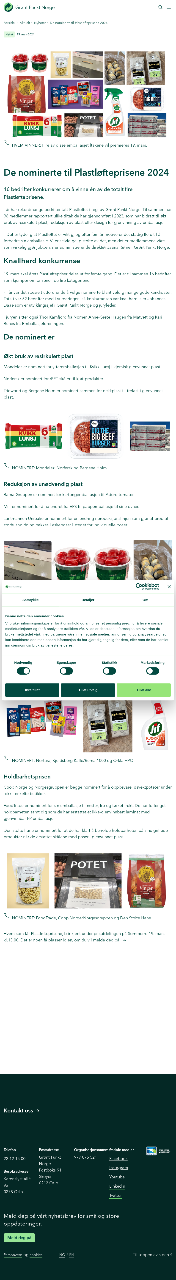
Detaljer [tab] (88, 600)
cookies (36, 1254)
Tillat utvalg (87, 690)
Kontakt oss (21, 1110)
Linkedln (117, 1186)
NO (62, 1254)
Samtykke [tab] (30, 600)
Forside (9, 23)
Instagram (118, 1167)
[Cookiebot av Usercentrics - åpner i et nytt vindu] (139, 586)
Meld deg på (19, 1237)
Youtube (117, 1177)
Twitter (115, 1195)
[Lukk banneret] (169, 586)
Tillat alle (143, 690)
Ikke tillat (32, 690)
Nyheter (40, 23)
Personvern (13, 1254)
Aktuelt (25, 23)
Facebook (118, 1158)
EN (71, 1254)
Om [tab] (145, 600)
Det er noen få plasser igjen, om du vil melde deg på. (70, 940)
